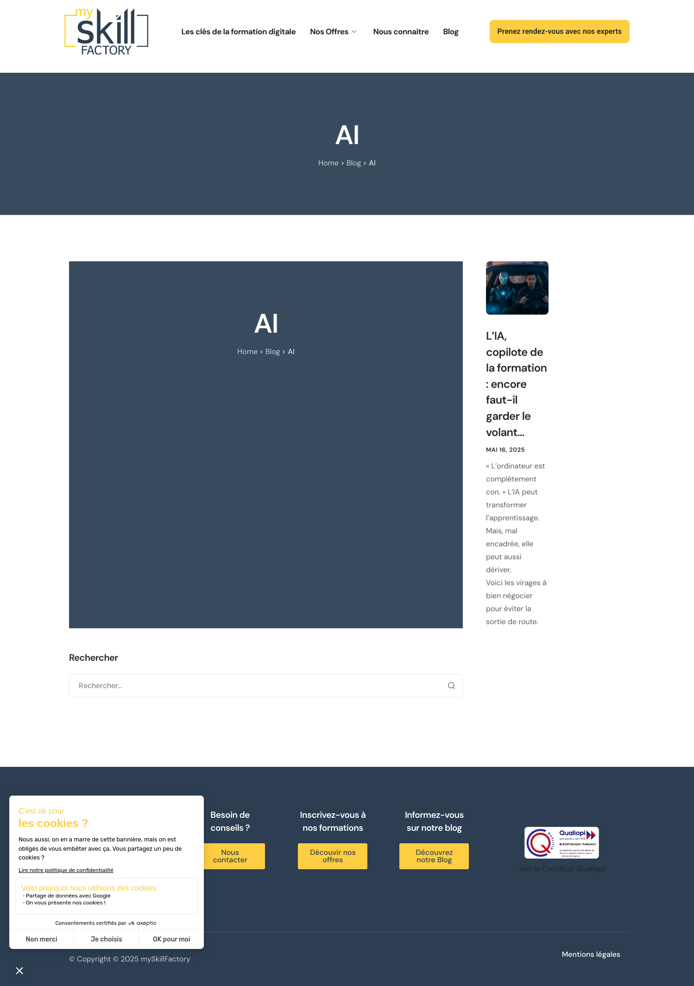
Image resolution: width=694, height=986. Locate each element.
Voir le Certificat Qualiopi (562, 868)
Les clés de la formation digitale (239, 32)
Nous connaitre (401, 32)
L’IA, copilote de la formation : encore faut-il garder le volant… (516, 384)
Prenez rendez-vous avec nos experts (560, 31)
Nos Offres (333, 32)
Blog (450, 32)
